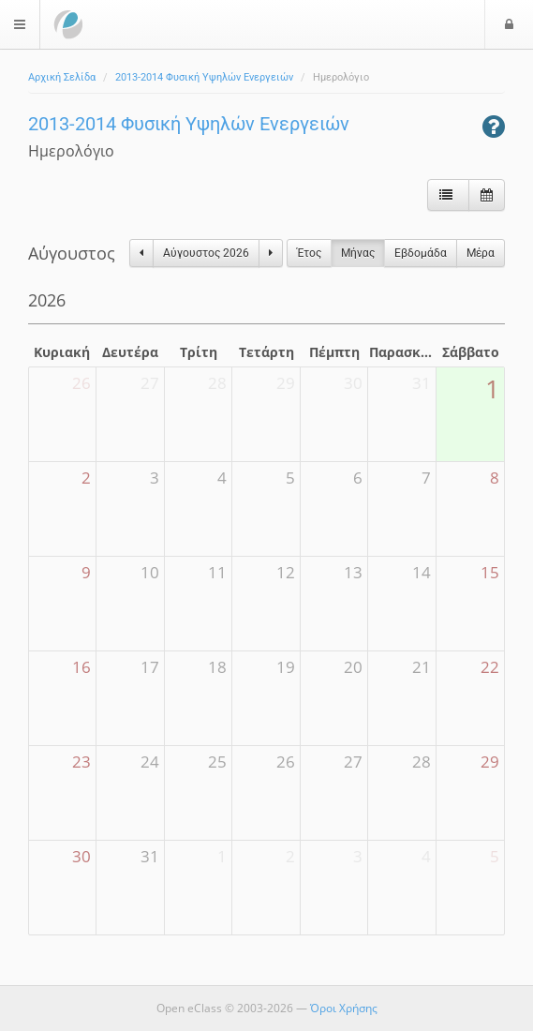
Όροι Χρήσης (344, 1008)
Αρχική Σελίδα (62, 77)
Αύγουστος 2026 (206, 253)
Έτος (309, 253)
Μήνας (358, 253)
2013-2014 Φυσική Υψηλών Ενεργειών (204, 77)
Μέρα (480, 253)
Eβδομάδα (420, 253)
